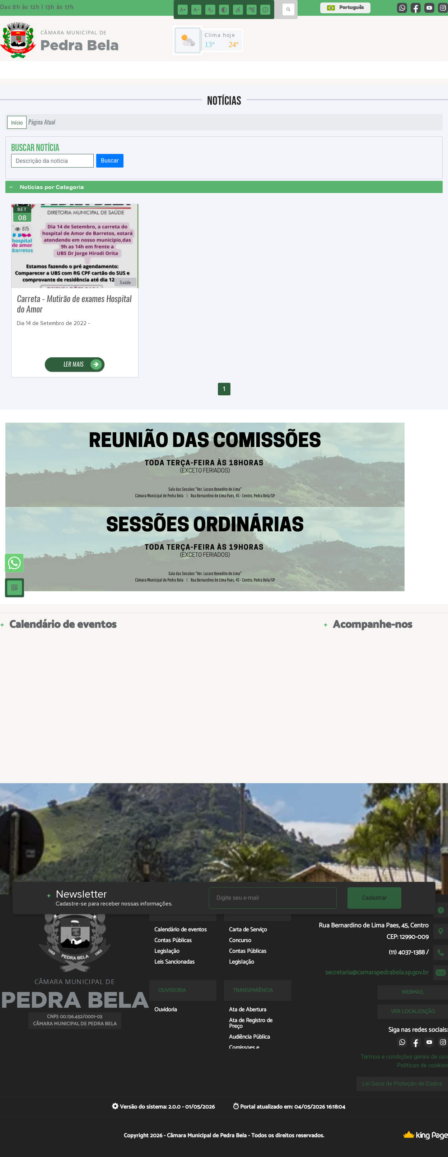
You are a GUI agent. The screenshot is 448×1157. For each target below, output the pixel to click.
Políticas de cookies (422, 1065)
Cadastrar (374, 897)
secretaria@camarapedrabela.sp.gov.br (377, 972)
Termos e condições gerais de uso (404, 1056)
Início (17, 122)
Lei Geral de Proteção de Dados (402, 1083)
